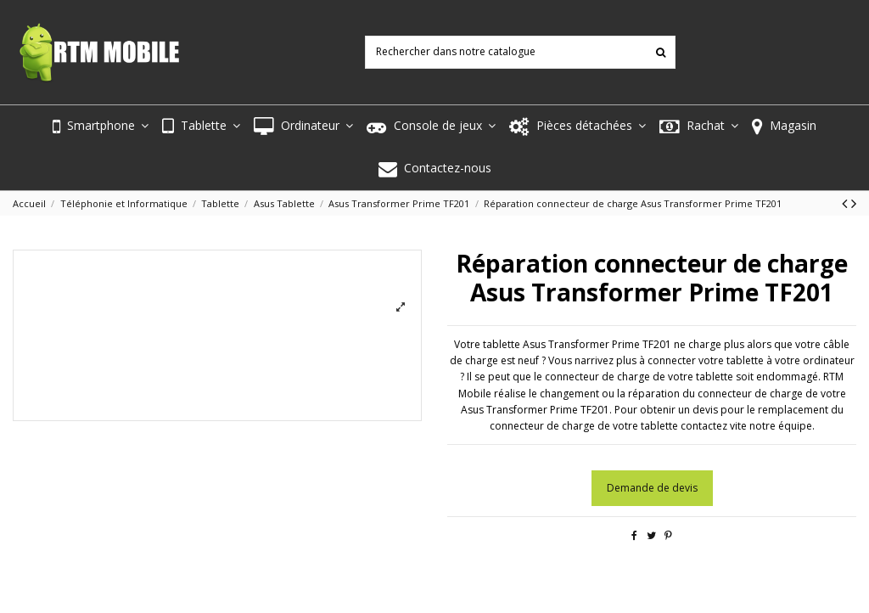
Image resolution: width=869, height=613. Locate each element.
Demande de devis (652, 488)
